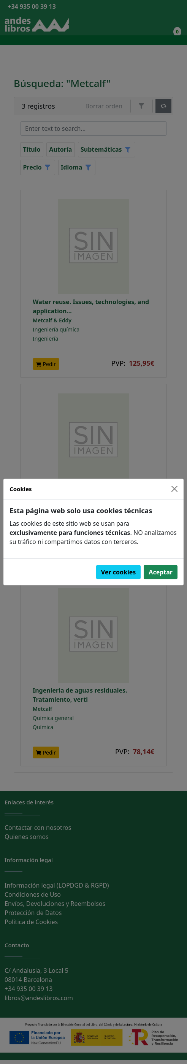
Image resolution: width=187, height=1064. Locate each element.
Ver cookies (118, 572)
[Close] (174, 489)
